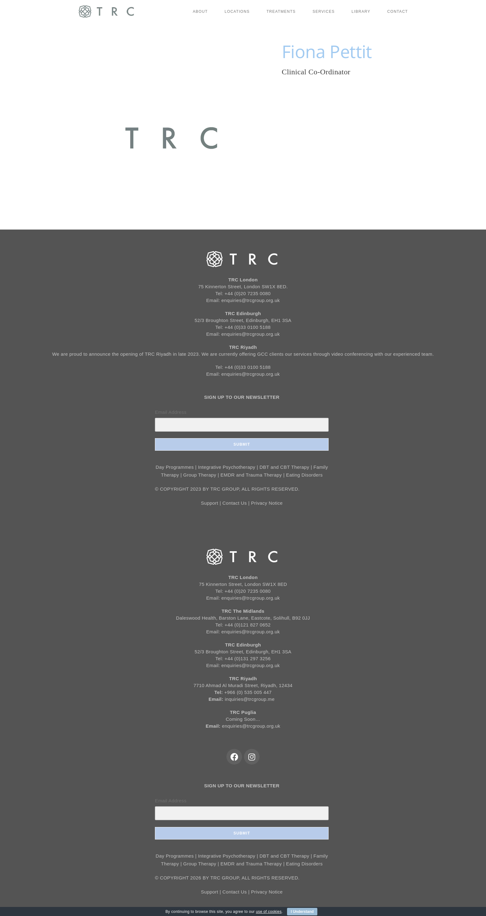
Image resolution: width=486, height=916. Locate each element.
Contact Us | (236, 503)
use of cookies (268, 911)
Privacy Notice (267, 503)
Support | (211, 503)
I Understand (302, 911)
